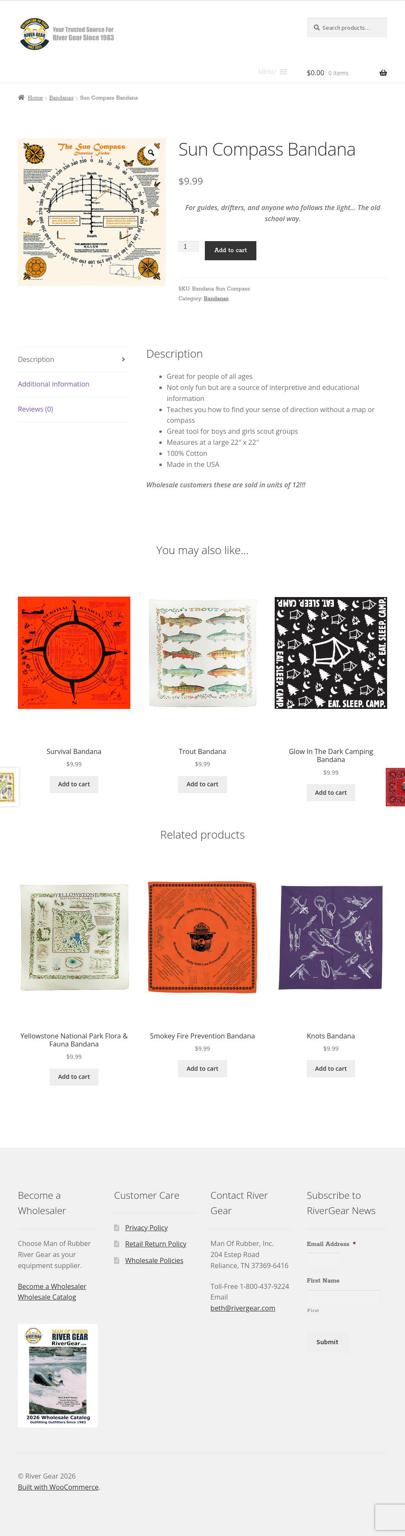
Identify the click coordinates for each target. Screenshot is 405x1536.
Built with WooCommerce (58, 1487)
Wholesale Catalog (47, 1297)
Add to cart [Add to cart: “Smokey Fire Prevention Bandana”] (202, 1068)
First (313, 1310)
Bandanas (61, 98)
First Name (323, 1281)
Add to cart (231, 250)
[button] (267, 71)
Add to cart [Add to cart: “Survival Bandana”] (74, 784)
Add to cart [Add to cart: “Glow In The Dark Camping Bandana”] (331, 792)
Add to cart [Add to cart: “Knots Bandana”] (331, 1068)
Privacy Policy (146, 1227)
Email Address (331, 1244)
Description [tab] (36, 359)
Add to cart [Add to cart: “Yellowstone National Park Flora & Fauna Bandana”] (74, 1076)
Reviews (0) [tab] (35, 409)
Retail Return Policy (156, 1244)
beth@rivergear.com (242, 1308)
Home (35, 98)
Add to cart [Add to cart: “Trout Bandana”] (202, 784)
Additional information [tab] (53, 384)
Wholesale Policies (154, 1260)
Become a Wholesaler (52, 1286)
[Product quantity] (188, 246)
